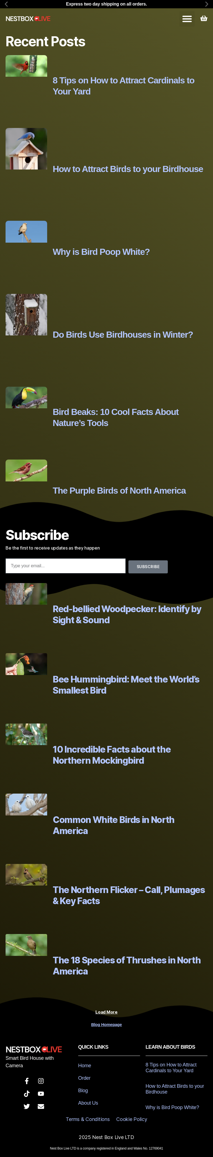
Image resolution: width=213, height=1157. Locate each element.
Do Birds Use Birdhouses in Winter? (123, 335)
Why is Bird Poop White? (101, 252)
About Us (88, 1103)
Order (84, 1078)
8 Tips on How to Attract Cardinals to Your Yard (171, 1067)
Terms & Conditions (88, 1119)
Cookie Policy (131, 1119)
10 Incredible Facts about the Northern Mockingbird (112, 755)
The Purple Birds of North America (119, 491)
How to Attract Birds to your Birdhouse (128, 169)
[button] (6, 4)
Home (84, 1065)
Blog (83, 1090)
